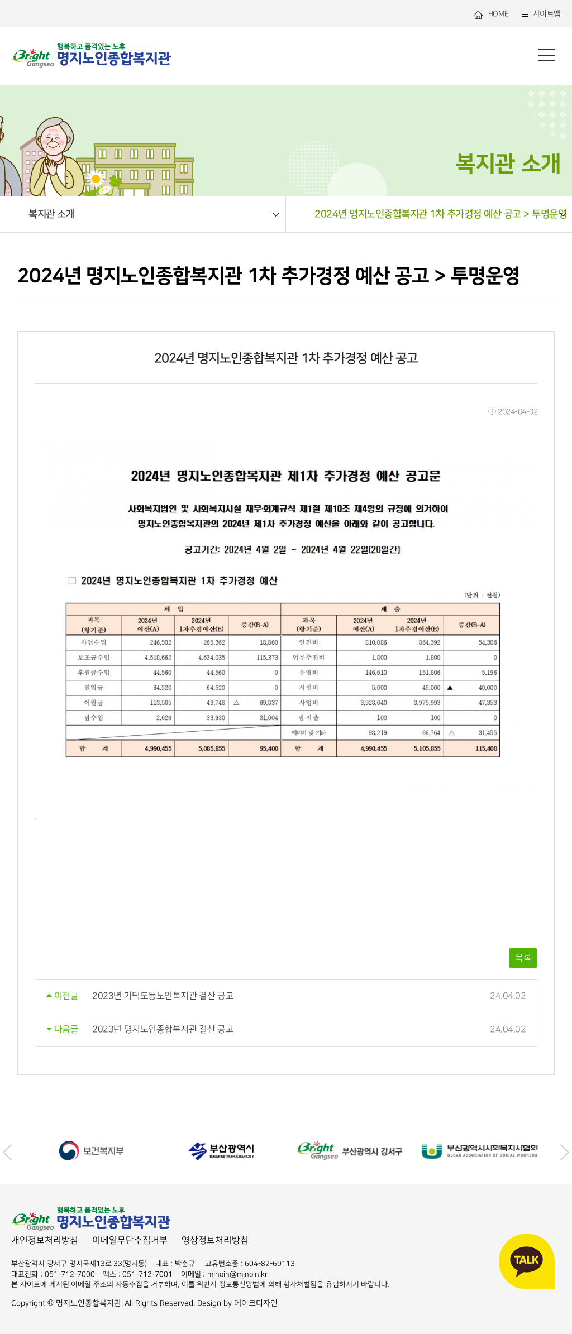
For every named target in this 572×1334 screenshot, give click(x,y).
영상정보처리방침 (215, 1240)
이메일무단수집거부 (130, 1240)
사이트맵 (540, 14)
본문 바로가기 (0, 0)
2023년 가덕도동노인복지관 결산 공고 (162, 996)
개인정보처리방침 (44, 1240)
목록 (523, 958)
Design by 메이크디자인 (237, 1303)
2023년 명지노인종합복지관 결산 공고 (162, 1029)
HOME (490, 14)
